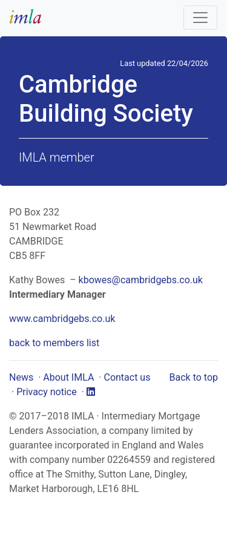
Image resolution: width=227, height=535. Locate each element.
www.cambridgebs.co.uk (62, 318)
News (21, 377)
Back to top (193, 377)
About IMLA (68, 377)
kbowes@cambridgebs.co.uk (141, 280)
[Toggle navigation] (200, 17)
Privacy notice (46, 392)
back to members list (54, 343)
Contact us (127, 377)
